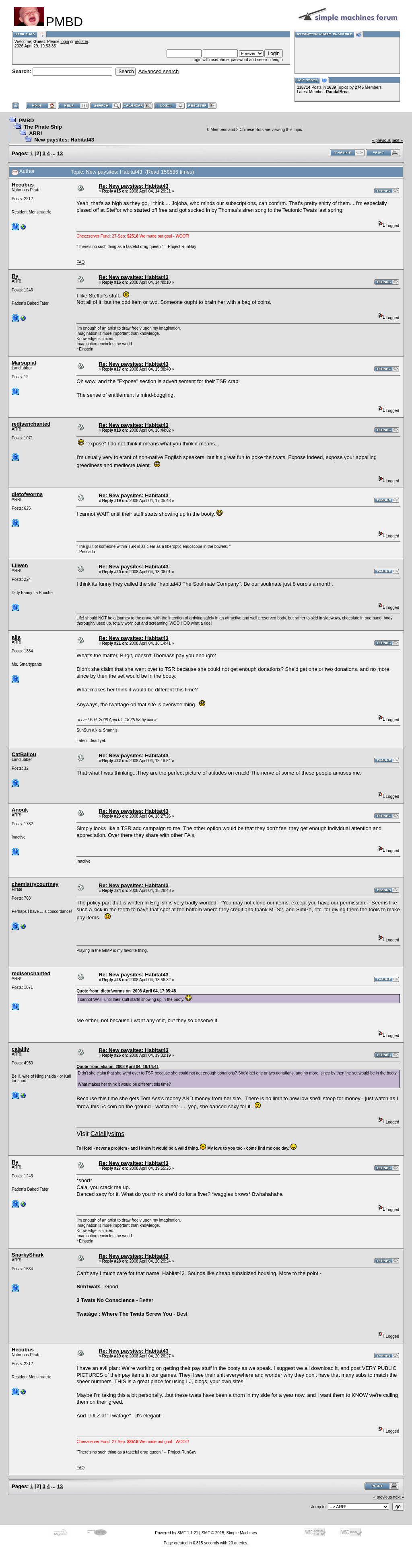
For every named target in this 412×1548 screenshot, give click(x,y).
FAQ (80, 262)
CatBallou (24, 754)
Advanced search (158, 71)
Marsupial (24, 363)
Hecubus (23, 185)
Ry (15, 276)
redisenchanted (31, 424)
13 (60, 153)
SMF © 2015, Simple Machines (229, 1533)
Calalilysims (107, 1133)
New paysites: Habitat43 (64, 140)
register (81, 41)
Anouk (20, 810)
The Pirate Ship (43, 127)
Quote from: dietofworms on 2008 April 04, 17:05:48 (126, 991)
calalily (20, 1049)
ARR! (35, 133)
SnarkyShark (28, 1255)
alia (16, 637)
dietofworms (27, 494)
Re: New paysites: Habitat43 (133, 186)
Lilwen (20, 565)
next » (397, 140)
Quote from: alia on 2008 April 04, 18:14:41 (117, 1066)
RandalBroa (337, 92)
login (64, 41)
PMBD (26, 120)
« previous (381, 140)
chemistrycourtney (35, 884)
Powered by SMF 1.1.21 (176, 1533)
